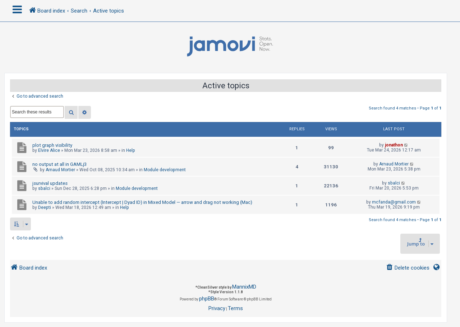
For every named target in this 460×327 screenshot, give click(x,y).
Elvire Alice (49, 150)
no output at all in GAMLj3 (59, 164)
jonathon (394, 145)
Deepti (44, 207)
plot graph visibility (52, 145)
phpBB (206, 298)
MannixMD (244, 287)
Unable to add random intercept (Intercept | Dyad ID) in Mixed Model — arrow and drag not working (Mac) (142, 202)
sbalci (44, 188)
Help (130, 150)
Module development (165, 169)
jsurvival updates (50, 183)
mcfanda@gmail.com (394, 202)
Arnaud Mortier (60, 169)
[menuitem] (408, 268)
